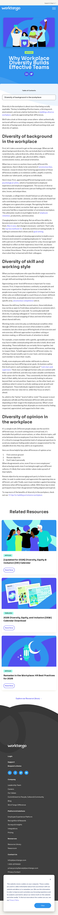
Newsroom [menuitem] (12, 849)
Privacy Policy (14, 900)
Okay (43, 905)
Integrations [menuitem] (12, 829)
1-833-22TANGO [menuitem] (14, 865)
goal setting (38, 232)
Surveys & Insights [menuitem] (15, 825)
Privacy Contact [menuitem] (14, 872)
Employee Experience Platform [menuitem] (20, 817)
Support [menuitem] (11, 762)
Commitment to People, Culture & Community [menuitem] (26, 797)
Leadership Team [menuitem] (14, 786)
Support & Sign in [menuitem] (50, 3)
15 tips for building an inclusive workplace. (26, 495)
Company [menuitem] (12, 780)
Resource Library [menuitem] (14, 845)
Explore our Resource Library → (29, 699)
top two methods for (13, 229)
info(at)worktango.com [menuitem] (17, 861)
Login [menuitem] (10, 757)
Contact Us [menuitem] (12, 855)
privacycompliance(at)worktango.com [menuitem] (23, 868)
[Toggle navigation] (54, 8)
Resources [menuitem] (12, 839)
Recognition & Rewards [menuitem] (17, 821)
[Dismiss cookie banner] (50, 879)
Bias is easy (11, 226)
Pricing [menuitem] (10, 833)
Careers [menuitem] (11, 789)
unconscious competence (23, 301)
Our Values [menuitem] (12, 793)
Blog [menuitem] (9, 801)
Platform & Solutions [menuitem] (16, 811)
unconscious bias (45, 167)
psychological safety (10, 183)
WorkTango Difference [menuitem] (17, 805)
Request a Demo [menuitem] (14, 766)
